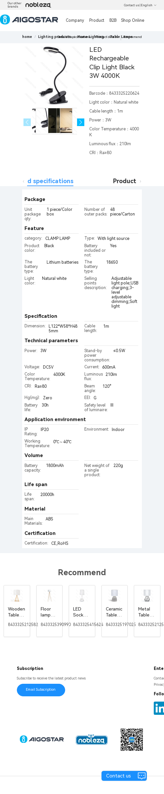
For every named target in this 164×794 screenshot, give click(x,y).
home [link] (27, 37)
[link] (54, 37)
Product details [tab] (135, 181)
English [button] (149, 5)
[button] (81, 122)
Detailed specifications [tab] (39, 181)
